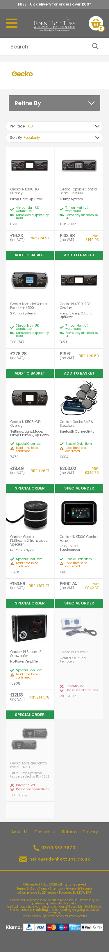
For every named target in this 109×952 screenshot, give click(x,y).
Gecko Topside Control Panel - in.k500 (28, 305)
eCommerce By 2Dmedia (37, 892)
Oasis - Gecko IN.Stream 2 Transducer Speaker (29, 540)
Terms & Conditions (32, 888)
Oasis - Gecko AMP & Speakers (76, 423)
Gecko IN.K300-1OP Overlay (25, 191)
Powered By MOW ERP (75, 892)
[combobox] (54, 126)
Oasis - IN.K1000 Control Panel (79, 538)
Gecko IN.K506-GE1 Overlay (25, 423)
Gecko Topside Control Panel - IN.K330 (28, 765)
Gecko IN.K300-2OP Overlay (75, 305)
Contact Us (45, 832)
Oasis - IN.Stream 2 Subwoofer (25, 653)
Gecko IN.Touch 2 (73, 652)
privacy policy (54, 916)
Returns (69, 832)
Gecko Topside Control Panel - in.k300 (78, 191)
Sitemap (56, 888)
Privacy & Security (79, 888)
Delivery (90, 832)
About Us (19, 832)
